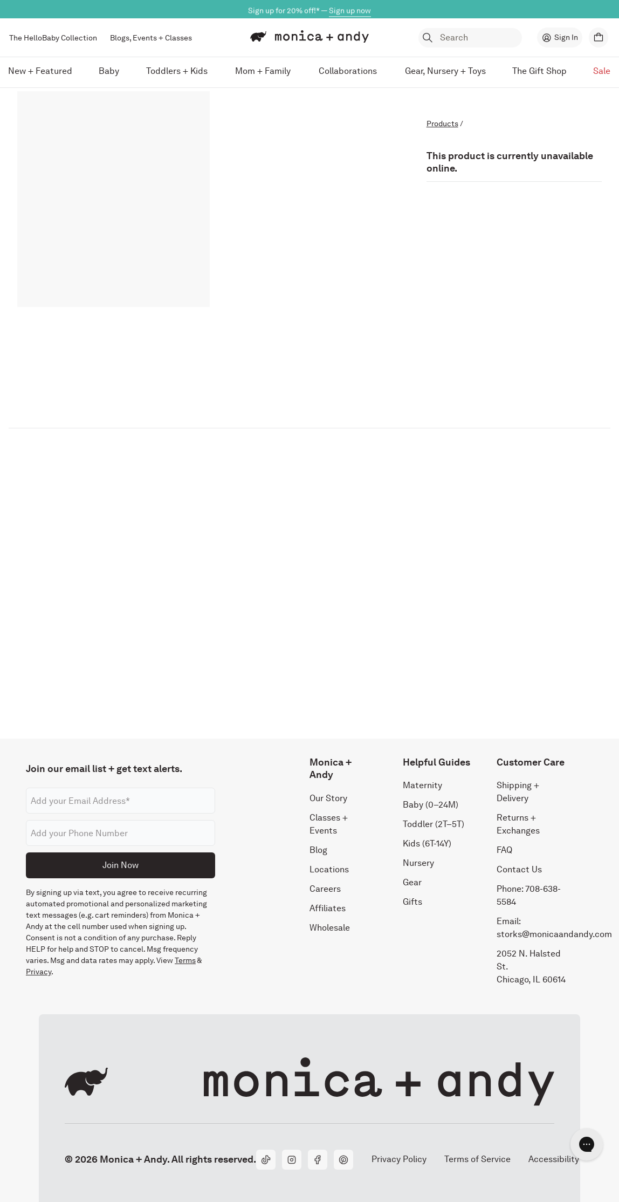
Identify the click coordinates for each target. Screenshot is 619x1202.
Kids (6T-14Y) (427, 843)
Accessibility (553, 1159)
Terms (185, 960)
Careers (325, 889)
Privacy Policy (398, 1159)
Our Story (328, 798)
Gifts (412, 902)
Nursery (418, 863)
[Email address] (120, 801)
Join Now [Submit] (120, 865)
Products (442, 123)
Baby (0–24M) (430, 805)
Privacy (38, 971)
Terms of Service (477, 1159)
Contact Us (519, 869)
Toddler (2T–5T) (433, 824)
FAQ (504, 850)
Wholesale (330, 928)
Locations (329, 869)
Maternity (422, 785)
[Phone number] (120, 833)
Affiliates (328, 908)
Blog (318, 850)
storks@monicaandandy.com (554, 934)
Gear (412, 882)
